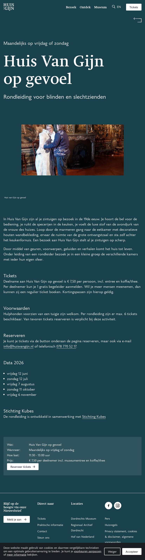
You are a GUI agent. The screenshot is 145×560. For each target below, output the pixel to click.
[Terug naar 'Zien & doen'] (72, 20)
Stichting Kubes (94, 416)
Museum (100, 7)
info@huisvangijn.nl (18, 346)
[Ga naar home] (24, 7)
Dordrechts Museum (83, 519)
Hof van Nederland (82, 537)
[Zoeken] (113, 7)
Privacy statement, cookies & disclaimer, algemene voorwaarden (121, 536)
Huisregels (111, 525)
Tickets (134, 7)
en (119, 7)
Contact (42, 531)
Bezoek (71, 7)
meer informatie (16, 555)
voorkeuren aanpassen (87, 551)
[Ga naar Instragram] (117, 505)
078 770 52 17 (66, 346)
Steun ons (43, 538)
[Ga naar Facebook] (108, 505)
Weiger (112, 552)
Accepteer (132, 552)
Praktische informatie (50, 525)
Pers (107, 519)
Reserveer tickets (23, 467)
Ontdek (85, 7)
